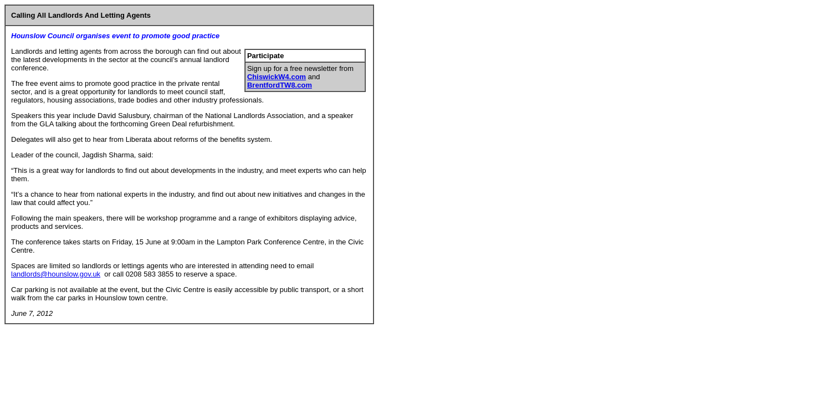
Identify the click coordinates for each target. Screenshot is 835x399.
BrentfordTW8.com (279, 85)
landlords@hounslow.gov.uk (55, 274)
